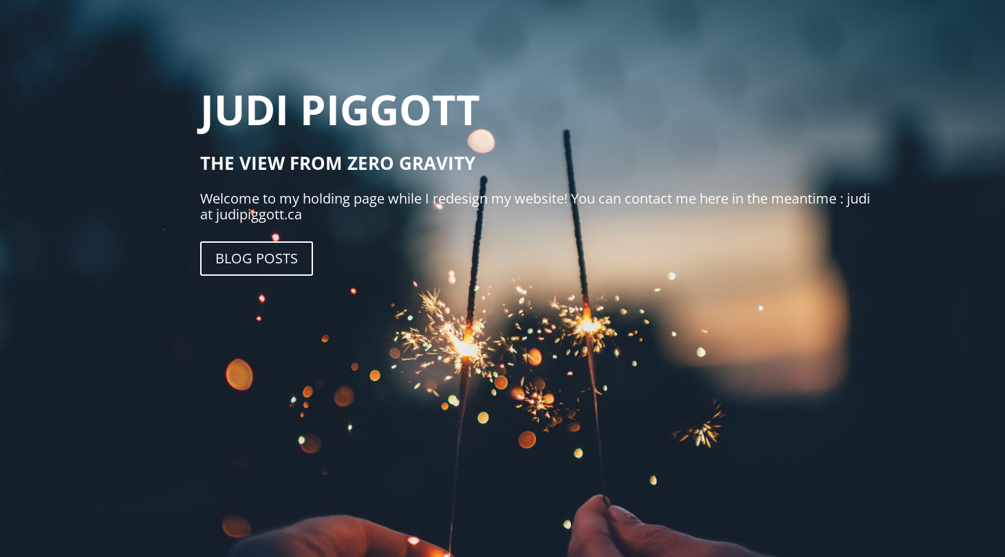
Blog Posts (256, 258)
